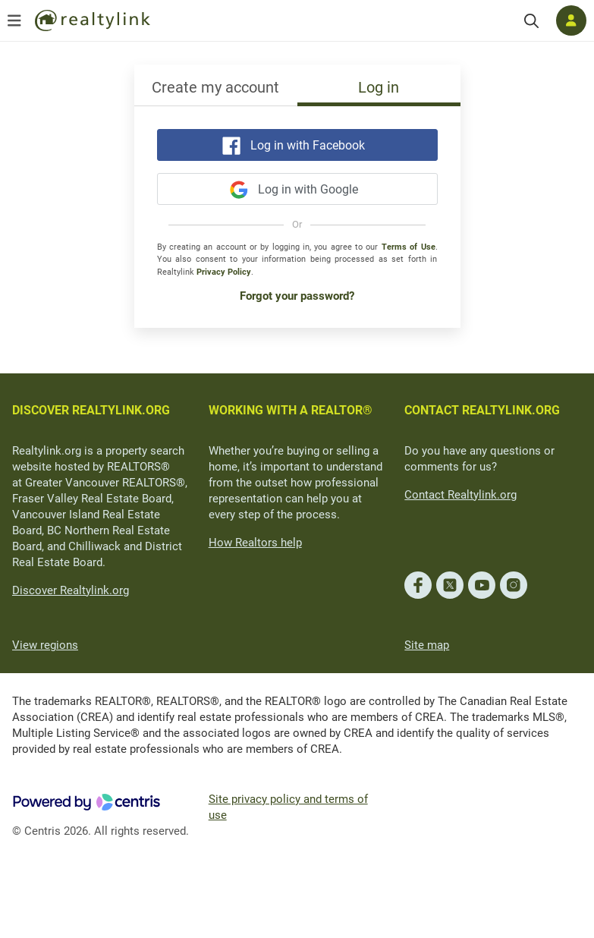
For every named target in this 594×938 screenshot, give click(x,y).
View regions (45, 645)
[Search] (531, 21)
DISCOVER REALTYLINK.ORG (91, 410)
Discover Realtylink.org (70, 590)
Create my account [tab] (215, 87)
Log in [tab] (378, 87)
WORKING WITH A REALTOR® (290, 410)
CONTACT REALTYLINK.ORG (482, 410)
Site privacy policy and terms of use (288, 807)
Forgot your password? (297, 296)
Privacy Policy (223, 272)
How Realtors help (255, 542)
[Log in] (571, 20)
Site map (426, 645)
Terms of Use (408, 247)
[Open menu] (14, 20)
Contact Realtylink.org (460, 495)
